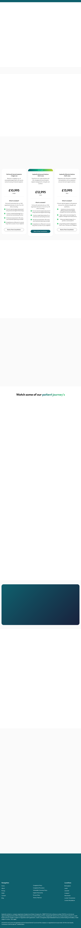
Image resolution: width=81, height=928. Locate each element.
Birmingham (67, 894)
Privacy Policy (36, 903)
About (15, 5)
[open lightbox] (6, 124)
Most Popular (40, 170)
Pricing (41, 5)
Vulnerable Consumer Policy (40, 898)
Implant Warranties (38, 901)
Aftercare (58, 5)
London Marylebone (69, 908)
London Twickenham (69, 906)
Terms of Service (37, 905)
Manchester (67, 903)
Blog (3, 906)
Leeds (66, 896)
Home (3, 894)
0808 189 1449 (73, 834)
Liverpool (66, 901)
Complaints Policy (37, 893)
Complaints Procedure (38, 896)
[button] (22, 5)
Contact (4, 903)
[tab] (64, 672)
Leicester (66, 898)
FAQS (3, 901)
